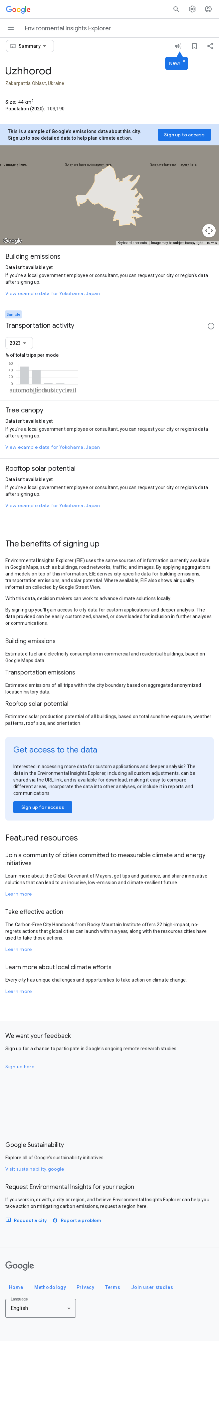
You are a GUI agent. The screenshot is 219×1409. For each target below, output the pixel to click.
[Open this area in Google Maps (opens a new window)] (13, 241)
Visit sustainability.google (34, 1237)
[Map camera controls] (209, 230)
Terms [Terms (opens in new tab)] (212, 243)
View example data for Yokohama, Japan (52, 293)
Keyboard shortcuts (132, 243)
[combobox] (34, 46)
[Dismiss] (184, 61)
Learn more (18, 962)
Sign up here (19, 1135)
